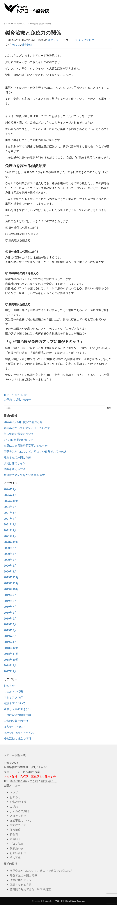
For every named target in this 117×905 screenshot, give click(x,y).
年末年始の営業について (19, 433)
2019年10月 (11, 589)
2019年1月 (10, 642)
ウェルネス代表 (13, 691)
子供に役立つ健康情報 (17, 715)
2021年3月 (10, 524)
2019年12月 (11, 577)
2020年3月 (10, 559)
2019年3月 (10, 630)
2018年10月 (11, 659)
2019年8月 (10, 600)
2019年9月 (10, 595)
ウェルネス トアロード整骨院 (55, 901)
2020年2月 (10, 565)
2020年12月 (11, 542)
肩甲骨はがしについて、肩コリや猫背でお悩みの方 (35, 451)
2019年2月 (10, 636)
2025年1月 (10, 495)
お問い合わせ (22, 399)
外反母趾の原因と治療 (17, 457)
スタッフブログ (22, 24)
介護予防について (15, 703)
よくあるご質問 (19, 811)
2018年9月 (10, 665)
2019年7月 (10, 606)
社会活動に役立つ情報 (17, 738)
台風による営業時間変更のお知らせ (26, 445)
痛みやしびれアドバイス (19, 732)
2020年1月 (10, 571)
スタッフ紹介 (18, 815)
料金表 (14, 834)
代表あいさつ (18, 848)
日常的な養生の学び (16, 720)
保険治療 (15, 829)
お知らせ (9, 685)
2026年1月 (10, 489)
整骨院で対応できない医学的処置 (24, 475)
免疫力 (16, 44)
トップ (14, 792)
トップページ (9, 24)
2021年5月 (10, 512)
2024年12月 (11, 501)
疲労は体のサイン (15, 463)
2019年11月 (11, 583)
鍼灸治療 (26, 44)
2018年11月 (11, 653)
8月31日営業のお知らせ (18, 439)
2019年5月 (10, 618)
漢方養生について (15, 726)
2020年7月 (10, 547)
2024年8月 (10, 506)
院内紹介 (15, 839)
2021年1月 (10, 536)
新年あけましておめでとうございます (27, 428)
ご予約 (8, 399)
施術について (18, 825)
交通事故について (21, 820)
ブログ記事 (16, 843)
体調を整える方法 (15, 469)
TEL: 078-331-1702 (15, 395)
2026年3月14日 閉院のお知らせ (23, 422)
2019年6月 (10, 612)
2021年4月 (10, 518)
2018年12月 (11, 648)
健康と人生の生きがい (17, 709)
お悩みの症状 (18, 801)
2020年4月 (10, 553)
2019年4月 (10, 624)
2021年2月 (10, 530)
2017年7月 (10, 671)
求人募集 (15, 857)
